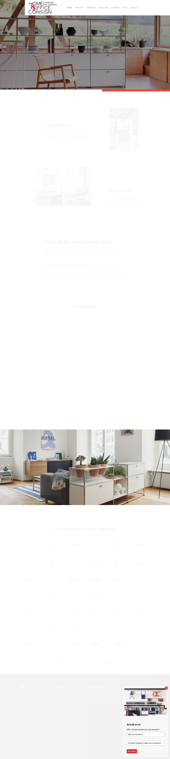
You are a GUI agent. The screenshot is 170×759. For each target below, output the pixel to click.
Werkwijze (91, 8)
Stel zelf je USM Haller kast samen (90, 53)
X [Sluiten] (166, 688)
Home (69, 8)
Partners (115, 8)
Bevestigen (132, 751)
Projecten (103, 8)
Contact (134, 8)
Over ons (79, 8)
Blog (125, 8)
